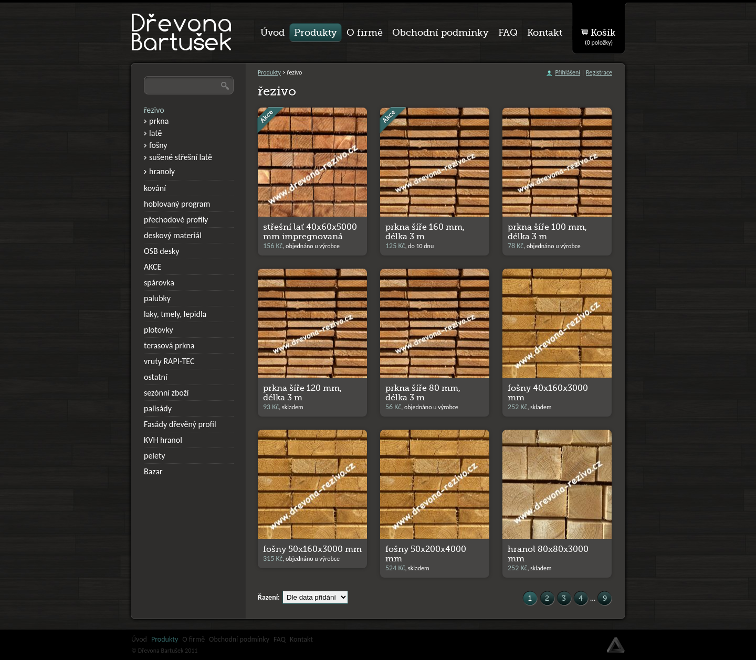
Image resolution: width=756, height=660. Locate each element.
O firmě (193, 639)
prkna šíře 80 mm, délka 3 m (422, 393)
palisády (158, 408)
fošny (158, 145)
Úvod (139, 639)
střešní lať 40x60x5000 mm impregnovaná (310, 231)
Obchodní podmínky (239, 639)
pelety (154, 456)
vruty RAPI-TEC (169, 361)
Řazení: (269, 597)
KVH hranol (163, 440)
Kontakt (301, 639)
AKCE (152, 267)
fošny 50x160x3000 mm (312, 549)
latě (155, 133)
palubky (157, 298)
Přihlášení (567, 72)
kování (155, 188)
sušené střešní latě (180, 157)
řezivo (154, 110)
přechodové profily (176, 220)
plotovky (158, 330)
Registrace (599, 72)
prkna (159, 121)
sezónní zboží (166, 393)
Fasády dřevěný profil (180, 424)
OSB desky (161, 251)
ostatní (155, 377)
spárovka (159, 283)
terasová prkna (169, 345)
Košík (600, 34)
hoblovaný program (177, 204)
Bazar (153, 471)
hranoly (162, 171)
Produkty (269, 72)
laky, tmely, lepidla (175, 314)
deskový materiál (173, 235)
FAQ (280, 639)
